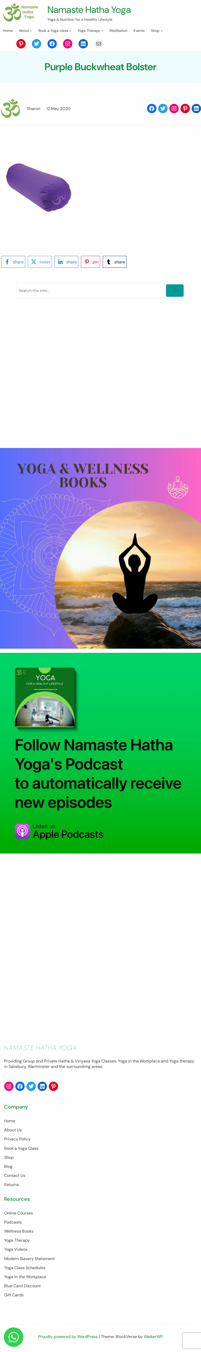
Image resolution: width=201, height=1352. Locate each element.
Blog (8, 1166)
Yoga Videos (15, 1249)
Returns (11, 1185)
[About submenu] (31, 31)
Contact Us (14, 1175)
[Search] (174, 290)
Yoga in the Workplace (25, 1276)
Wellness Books (18, 1231)
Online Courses (18, 1213)
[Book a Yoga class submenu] (70, 31)
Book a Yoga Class (21, 1148)
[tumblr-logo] (115, 262)
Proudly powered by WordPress (68, 1337)
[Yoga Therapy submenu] (102, 31)
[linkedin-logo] (66, 262)
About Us (13, 1130)
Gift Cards (14, 1295)
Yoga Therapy (17, 1240)
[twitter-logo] (40, 262)
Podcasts (13, 1222)
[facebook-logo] (13, 262)
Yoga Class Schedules (24, 1267)
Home (9, 1121)
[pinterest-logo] (90, 262)
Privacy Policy (17, 1139)
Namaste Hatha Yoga (90, 9)
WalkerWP (153, 1337)
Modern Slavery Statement (29, 1258)
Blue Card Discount (22, 1286)
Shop (9, 1157)
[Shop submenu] (162, 31)
